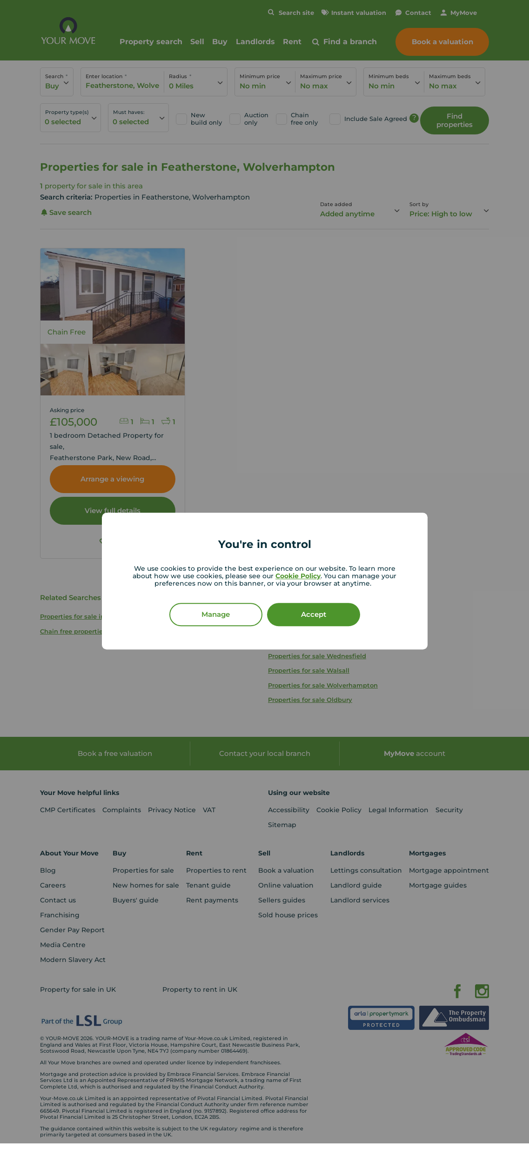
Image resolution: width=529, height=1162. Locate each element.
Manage (215, 614)
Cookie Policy (298, 576)
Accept (313, 614)
